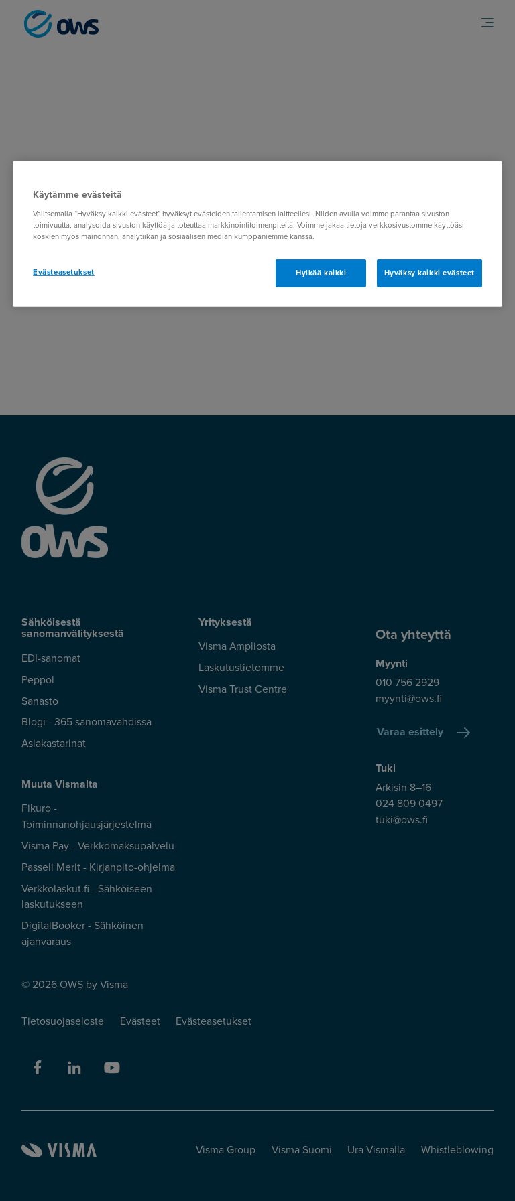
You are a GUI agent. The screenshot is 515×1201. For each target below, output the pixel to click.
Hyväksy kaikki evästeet (429, 273)
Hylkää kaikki (321, 273)
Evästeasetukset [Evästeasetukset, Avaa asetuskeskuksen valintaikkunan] (64, 272)
